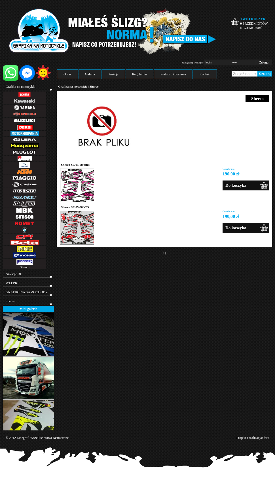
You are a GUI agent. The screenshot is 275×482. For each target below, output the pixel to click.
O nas (67, 74)
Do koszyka (235, 185)
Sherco (24, 267)
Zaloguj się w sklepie (193, 62)
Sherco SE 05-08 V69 (75, 207)
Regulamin (139, 74)
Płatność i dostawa (173, 74)
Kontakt (205, 74)
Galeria (90, 74)
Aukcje (114, 74)
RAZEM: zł (251, 28)
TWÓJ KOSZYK (253, 19)
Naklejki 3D (14, 274)
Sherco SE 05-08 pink (75, 164)
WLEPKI (12, 283)
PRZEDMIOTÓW (254, 24)
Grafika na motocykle (20, 87)
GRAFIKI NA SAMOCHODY (27, 292)
